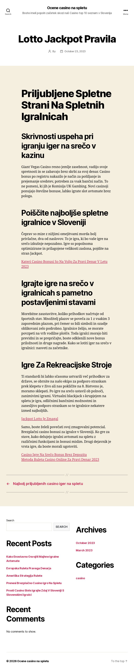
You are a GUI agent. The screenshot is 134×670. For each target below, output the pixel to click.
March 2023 (84, 550)
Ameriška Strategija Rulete (24, 575)
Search (10, 520)
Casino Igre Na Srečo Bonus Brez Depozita (54, 455)
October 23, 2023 (75, 51)
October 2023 (85, 543)
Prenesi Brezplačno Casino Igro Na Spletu (34, 583)
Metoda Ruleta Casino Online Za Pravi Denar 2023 (60, 460)
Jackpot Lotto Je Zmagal (39, 419)
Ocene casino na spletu (67, 8)
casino (80, 578)
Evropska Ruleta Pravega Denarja (28, 568)
